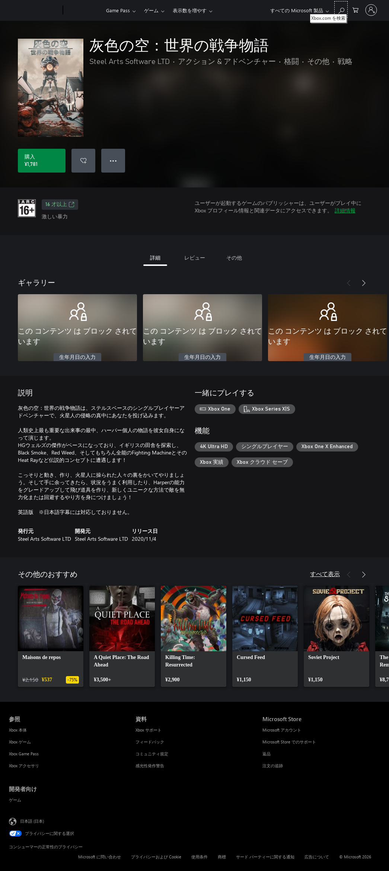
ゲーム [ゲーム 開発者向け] (15, 799)
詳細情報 (345, 210)
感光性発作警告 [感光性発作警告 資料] (149, 765)
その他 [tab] (234, 257)
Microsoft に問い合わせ (99, 856)
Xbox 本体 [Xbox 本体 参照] (18, 729)
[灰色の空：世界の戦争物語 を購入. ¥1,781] (42, 161)
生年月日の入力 (77, 357)
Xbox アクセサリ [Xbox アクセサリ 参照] (24, 765)
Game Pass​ (118, 10)
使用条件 (199, 856)
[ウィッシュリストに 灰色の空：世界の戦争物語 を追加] (83, 161)
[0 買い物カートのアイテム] (355, 9)
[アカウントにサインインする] (371, 10)
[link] (50, 636)
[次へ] (363, 283)
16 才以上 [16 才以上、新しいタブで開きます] (59, 205)
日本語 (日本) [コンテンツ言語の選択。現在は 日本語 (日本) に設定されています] (32, 821)
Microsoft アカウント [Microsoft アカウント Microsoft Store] (281, 729)
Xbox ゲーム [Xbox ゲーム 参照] (20, 741)
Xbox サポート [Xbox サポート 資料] (148, 729)
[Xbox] (84, 10)
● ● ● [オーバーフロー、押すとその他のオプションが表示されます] (113, 160)
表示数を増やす (190, 10)
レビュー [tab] (194, 257)
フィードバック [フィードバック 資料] (149, 741)
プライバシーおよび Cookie (156, 856)
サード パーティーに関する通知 (265, 856)
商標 (222, 856)
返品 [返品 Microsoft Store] (266, 753)
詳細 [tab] (155, 257)
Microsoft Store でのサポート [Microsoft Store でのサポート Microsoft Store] (289, 741)
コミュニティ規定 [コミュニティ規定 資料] (151, 753)
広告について (316, 856)
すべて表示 (325, 574)
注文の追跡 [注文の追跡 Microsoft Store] (272, 765)
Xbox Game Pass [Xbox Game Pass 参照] (24, 753)
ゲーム (151, 10)
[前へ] (348, 283)
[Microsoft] (34, 10)
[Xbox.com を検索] (341, 9)
